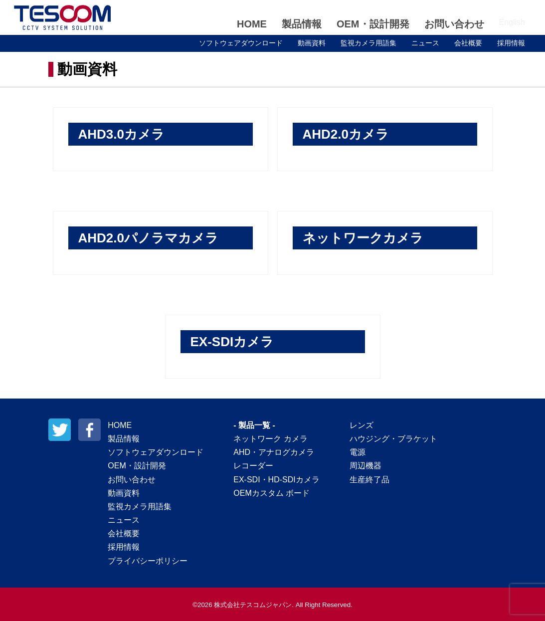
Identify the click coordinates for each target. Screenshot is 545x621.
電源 (357, 452)
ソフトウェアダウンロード (241, 43)
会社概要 (468, 43)
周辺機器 (365, 465)
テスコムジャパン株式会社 (62, 17)
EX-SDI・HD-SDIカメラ (276, 479)
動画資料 (312, 43)
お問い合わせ (454, 23)
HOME (252, 23)
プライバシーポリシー (147, 561)
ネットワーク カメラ (270, 438)
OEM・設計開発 (373, 23)
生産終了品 (369, 479)
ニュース (425, 43)
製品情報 (302, 23)
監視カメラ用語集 (368, 43)
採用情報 (511, 43)
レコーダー (253, 465)
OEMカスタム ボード (271, 493)
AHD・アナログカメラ (273, 452)
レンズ (361, 425)
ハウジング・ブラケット (393, 438)
